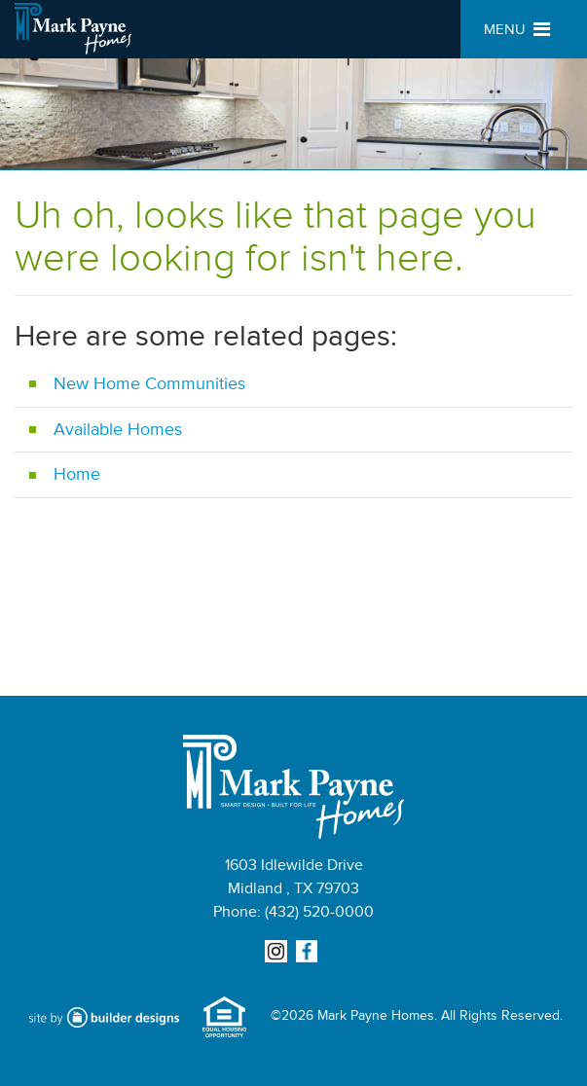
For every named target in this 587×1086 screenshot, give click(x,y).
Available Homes (118, 429)
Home (77, 474)
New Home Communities (149, 383)
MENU (517, 29)
